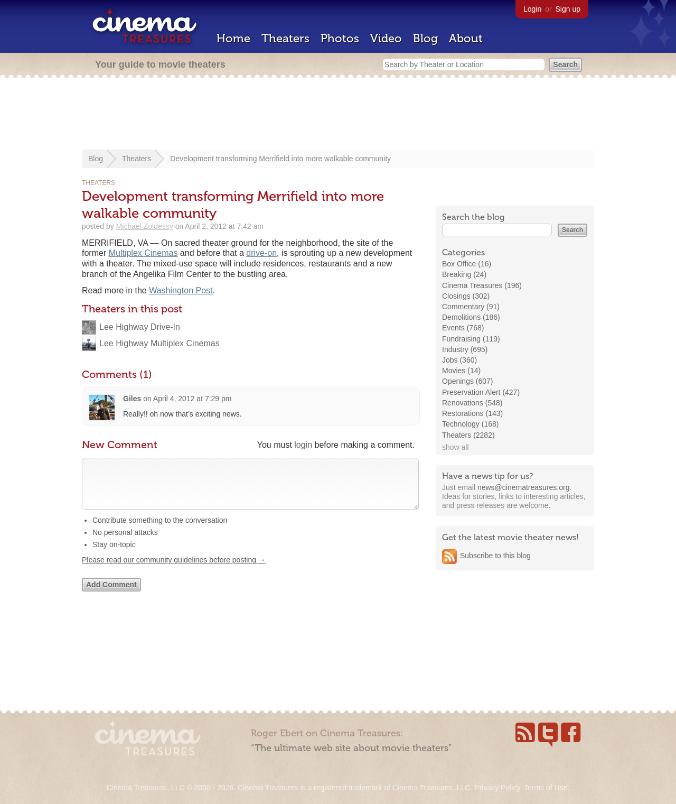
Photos (340, 38)
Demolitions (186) (471, 317)
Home (233, 38)
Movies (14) (461, 370)
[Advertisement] (338, 114)
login (303, 444)
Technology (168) (470, 424)
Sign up (568, 9)
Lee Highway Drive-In (139, 326)
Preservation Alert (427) (481, 392)
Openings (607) (467, 381)
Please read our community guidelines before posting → (174, 570)
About (466, 38)
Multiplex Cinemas (143, 252)
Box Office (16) (466, 264)
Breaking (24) (464, 274)
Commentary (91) (471, 306)
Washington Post (180, 290)
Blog (425, 38)
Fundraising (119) (471, 339)
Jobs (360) (459, 360)
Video (386, 38)
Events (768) (463, 328)
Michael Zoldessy (144, 226)
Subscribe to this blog (495, 555)
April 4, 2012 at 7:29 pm (192, 398)
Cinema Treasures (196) (482, 285)
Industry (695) (464, 349)
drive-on (261, 252)
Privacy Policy (497, 787)
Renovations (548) (472, 403)
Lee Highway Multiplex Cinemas (159, 343)
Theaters (285, 38)
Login (532, 9)
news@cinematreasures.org (523, 487)
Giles (132, 398)
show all (455, 447)
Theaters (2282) (468, 435)
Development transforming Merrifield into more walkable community (280, 158)
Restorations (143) (472, 413)
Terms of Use (545, 787)
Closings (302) (466, 296)
